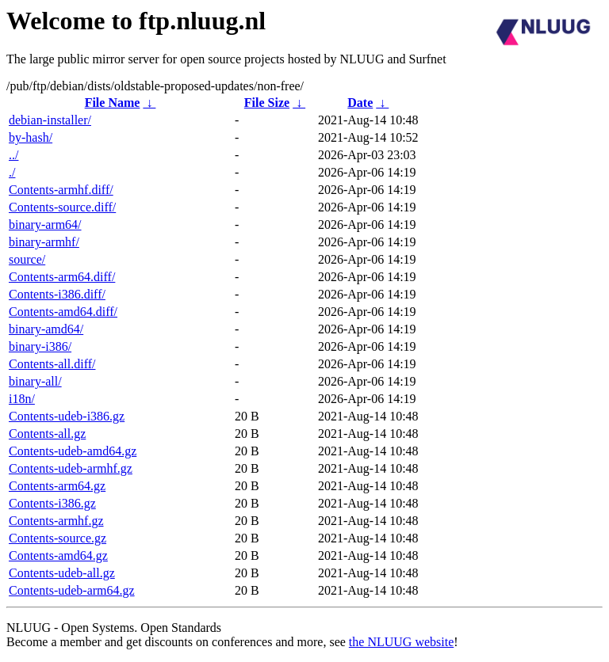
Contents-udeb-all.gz (62, 573)
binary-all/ (35, 381)
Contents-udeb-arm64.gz (72, 590)
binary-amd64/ (46, 329)
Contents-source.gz (57, 538)
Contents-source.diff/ (62, 207)
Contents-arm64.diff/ (62, 276)
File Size (266, 102)
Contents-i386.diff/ (57, 294)
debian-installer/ (50, 120)
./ (12, 172)
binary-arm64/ (45, 224)
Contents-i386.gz (52, 503)
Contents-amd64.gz (58, 555)
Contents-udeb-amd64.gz (72, 451)
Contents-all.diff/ (52, 364)
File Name (112, 102)
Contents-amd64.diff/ (63, 311)
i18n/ (22, 398)
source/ (27, 259)
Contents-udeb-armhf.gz (70, 468)
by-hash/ (30, 137)
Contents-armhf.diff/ (61, 189)
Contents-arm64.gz (57, 486)
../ (13, 155)
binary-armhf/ (44, 242)
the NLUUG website (401, 642)
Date (360, 102)
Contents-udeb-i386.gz (66, 416)
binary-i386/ (40, 346)
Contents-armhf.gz (56, 520)
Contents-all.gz (47, 433)
